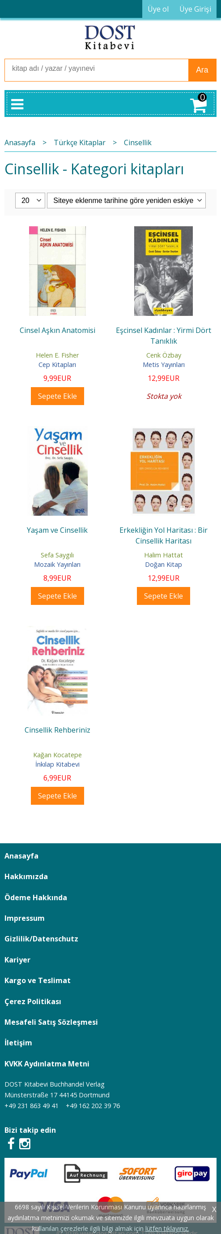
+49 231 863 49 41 (31, 1105)
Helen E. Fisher (57, 355)
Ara (202, 69)
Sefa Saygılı (57, 555)
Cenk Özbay (163, 355)
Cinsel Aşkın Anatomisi (57, 330)
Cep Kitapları (57, 364)
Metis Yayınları (164, 364)
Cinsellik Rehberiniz (57, 730)
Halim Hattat (163, 555)
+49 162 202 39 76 (93, 1105)
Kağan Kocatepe (57, 755)
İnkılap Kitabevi (57, 764)
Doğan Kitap (163, 564)
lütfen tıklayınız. (167, 1228)
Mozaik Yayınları (57, 564)
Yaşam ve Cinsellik (57, 530)
